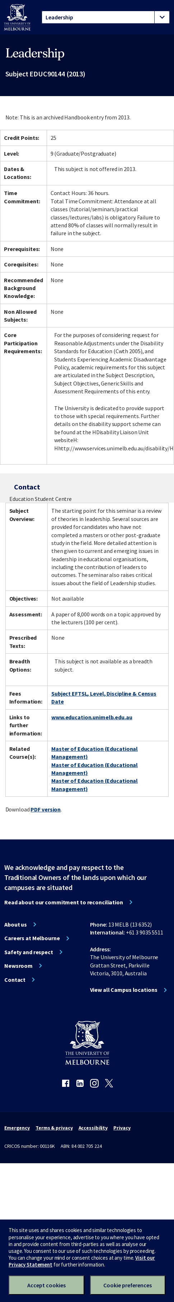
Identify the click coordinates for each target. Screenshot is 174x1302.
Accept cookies (46, 1285)
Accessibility (93, 1128)
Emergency (17, 1128)
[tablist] (106, 17)
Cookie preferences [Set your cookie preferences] (127, 1285)
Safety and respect (28, 952)
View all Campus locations (123, 989)
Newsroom (18, 965)
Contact (14, 979)
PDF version (45, 809)
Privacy (121, 1128)
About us (15, 924)
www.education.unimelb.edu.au (91, 717)
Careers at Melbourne (32, 938)
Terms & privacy (54, 1128)
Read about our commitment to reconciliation (63, 902)
